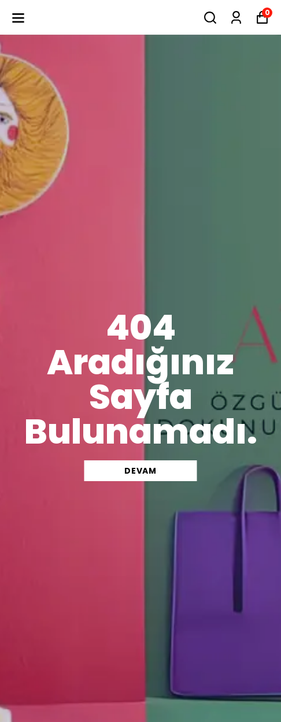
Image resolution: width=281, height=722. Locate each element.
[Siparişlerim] (236, 17)
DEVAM (140, 471)
